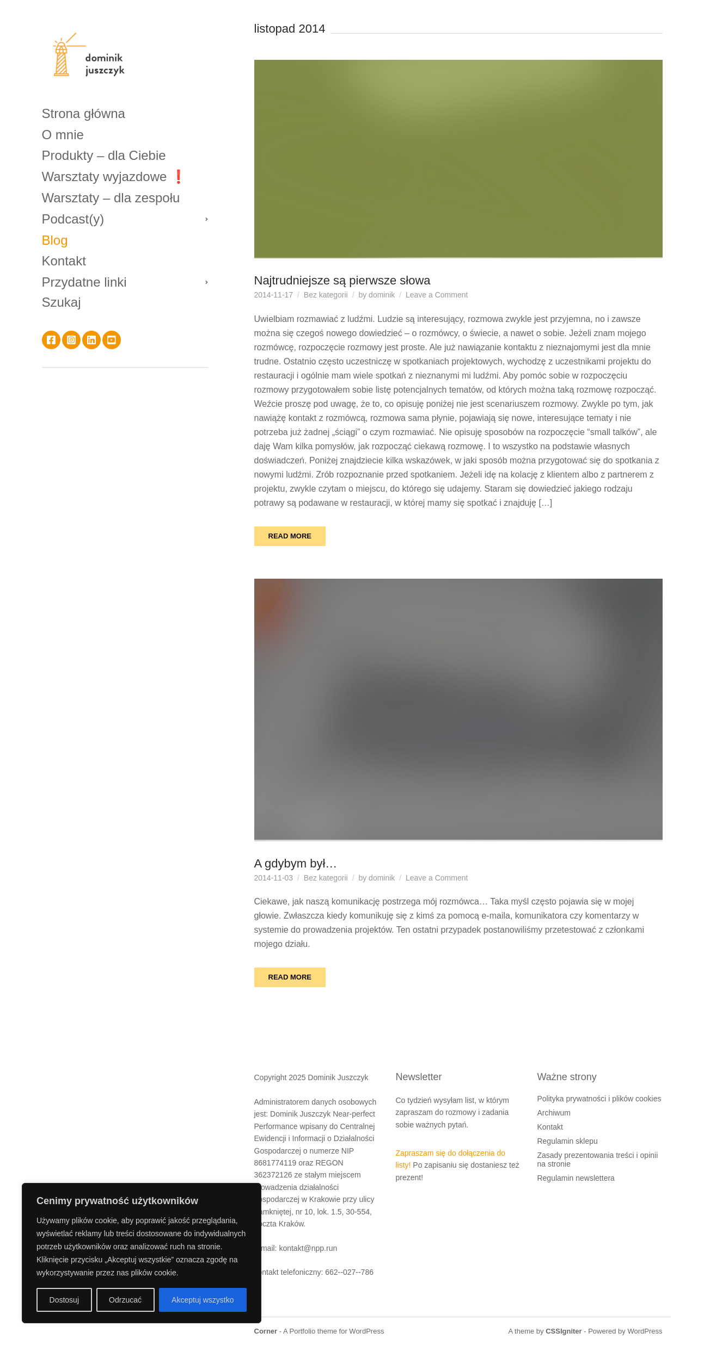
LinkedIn (91, 340)
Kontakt (64, 260)
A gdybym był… (296, 863)
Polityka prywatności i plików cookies (599, 1098)
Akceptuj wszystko (203, 1300)
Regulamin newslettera (575, 1178)
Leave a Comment (437, 294)
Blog (55, 240)
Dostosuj (64, 1300)
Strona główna (83, 113)
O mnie (63, 134)
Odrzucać (125, 1300)
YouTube (111, 340)
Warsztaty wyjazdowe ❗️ (114, 176)
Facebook (51, 340)
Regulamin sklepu (567, 1141)
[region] (141, 1253)
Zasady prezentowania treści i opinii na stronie (597, 1159)
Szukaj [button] (61, 302)
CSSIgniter (563, 1331)
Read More (289, 536)
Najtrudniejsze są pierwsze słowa (342, 280)
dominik (382, 294)
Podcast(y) (73, 219)
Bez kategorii (326, 294)
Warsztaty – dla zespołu (111, 197)
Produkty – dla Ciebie (104, 155)
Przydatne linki (84, 282)
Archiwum (553, 1112)
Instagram (71, 340)
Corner (266, 1331)
